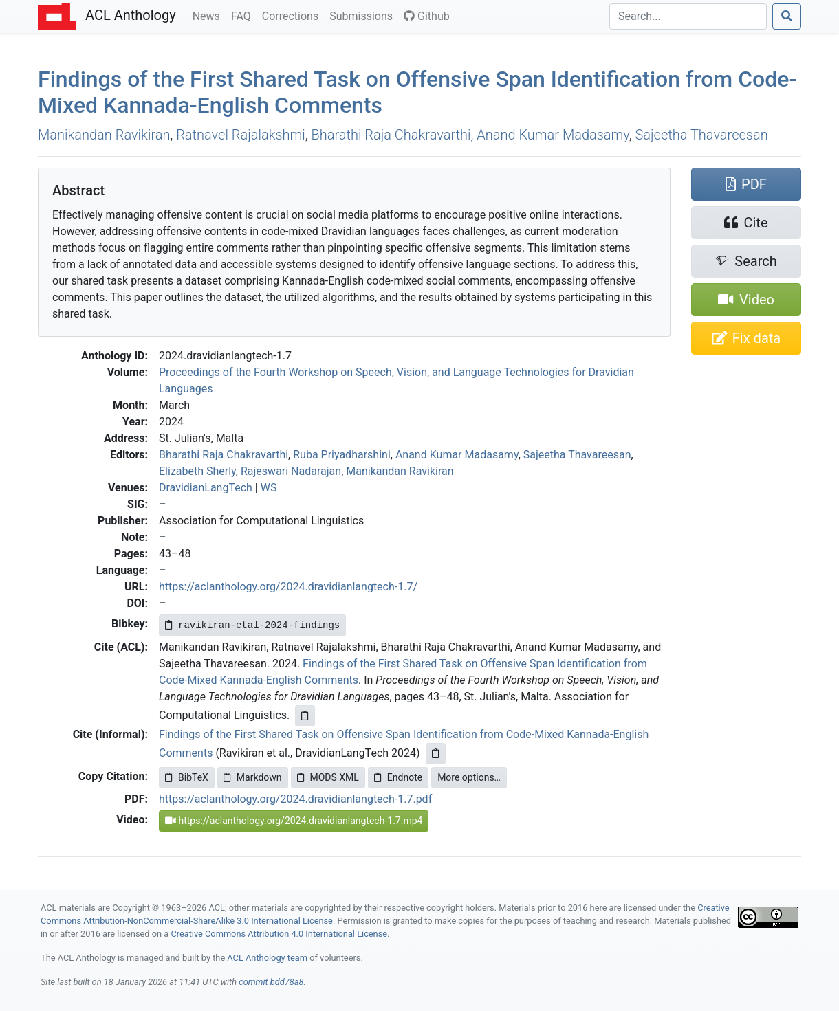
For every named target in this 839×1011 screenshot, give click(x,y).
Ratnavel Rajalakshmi (240, 134)
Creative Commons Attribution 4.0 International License (279, 934)
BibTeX (186, 777)
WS (269, 487)
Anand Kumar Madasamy (553, 134)
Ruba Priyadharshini (342, 454)
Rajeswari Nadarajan (291, 471)
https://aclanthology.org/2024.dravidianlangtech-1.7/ (288, 586)
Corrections (293, 15)
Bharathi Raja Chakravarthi (391, 134)
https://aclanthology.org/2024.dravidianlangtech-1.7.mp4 (293, 820)
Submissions (363, 15)
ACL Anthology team (267, 958)
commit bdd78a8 (271, 982)
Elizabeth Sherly (197, 471)
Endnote (398, 777)
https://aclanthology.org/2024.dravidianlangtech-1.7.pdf (295, 799)
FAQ (244, 15)
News (209, 15)
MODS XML (328, 777)
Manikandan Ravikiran (104, 134)
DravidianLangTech (205, 487)
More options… (469, 777)
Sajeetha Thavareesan (701, 134)
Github (427, 16)
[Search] (688, 16)
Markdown (253, 777)
